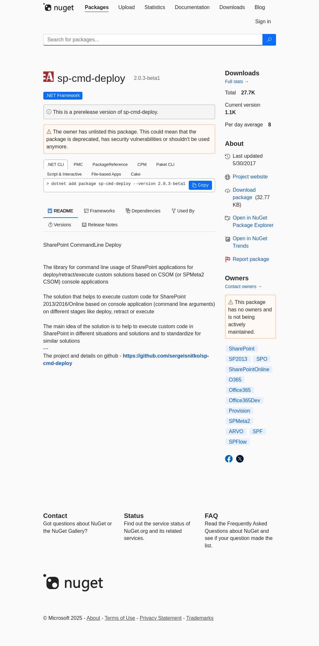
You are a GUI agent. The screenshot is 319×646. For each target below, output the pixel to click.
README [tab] (60, 211)
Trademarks (200, 618)
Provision (239, 411)
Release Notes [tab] (100, 224)
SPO (261, 359)
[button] (200, 185)
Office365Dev (244, 400)
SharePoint (241, 348)
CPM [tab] (141, 164)
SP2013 (238, 359)
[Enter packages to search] (153, 40)
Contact (55, 515)
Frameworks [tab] (99, 211)
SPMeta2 (239, 421)
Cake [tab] (136, 174)
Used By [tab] (183, 211)
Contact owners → (243, 286)
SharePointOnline (249, 369)
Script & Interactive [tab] (64, 174)
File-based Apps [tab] (106, 174)
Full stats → (237, 81)
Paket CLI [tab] (165, 164)
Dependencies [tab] (143, 211)
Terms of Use (120, 618)
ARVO (236, 431)
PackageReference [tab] (110, 164)
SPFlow (238, 442)
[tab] (97, 7)
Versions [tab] (59, 224)
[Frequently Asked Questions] (211, 515)
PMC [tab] (78, 164)
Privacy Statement (161, 618)
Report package (251, 259)
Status (134, 515)
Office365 (240, 390)
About (93, 618)
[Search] (269, 40)
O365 (235, 379)
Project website (250, 176)
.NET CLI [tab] (55, 164)
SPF (258, 431)
